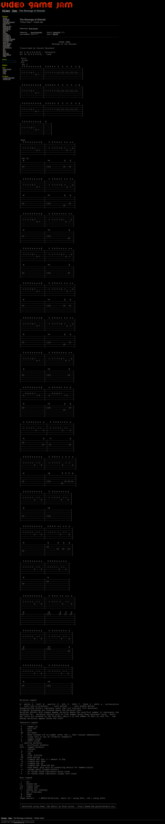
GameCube (6, 23)
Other (4, 56)
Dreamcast (6, 19)
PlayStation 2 (7, 36)
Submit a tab (6, 79)
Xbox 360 (6, 53)
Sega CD (5, 42)
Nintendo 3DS (7, 26)
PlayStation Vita (7, 40)
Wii (4, 49)
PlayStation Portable (9, 39)
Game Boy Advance (9, 22)
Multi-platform (7, 55)
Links (4, 73)
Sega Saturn (6, 45)
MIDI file (55, 34)
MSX (4, 25)
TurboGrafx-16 (7, 47)
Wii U (4, 50)
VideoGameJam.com (19, 822)
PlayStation (6, 35)
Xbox (4, 52)
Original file (56, 32)
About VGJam (7, 69)
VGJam (6, 11)
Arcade (5, 18)
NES (4, 32)
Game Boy (6, 20)
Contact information (9, 78)
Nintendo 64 (6, 28)
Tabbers (4, 65)
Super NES (6, 46)
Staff (4, 72)
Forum (5, 70)
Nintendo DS (7, 29)
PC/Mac (5, 33)
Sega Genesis (7, 43)
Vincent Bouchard (36, 32)
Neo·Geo (5, 30)
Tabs (14, 11)
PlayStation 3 (7, 37)
